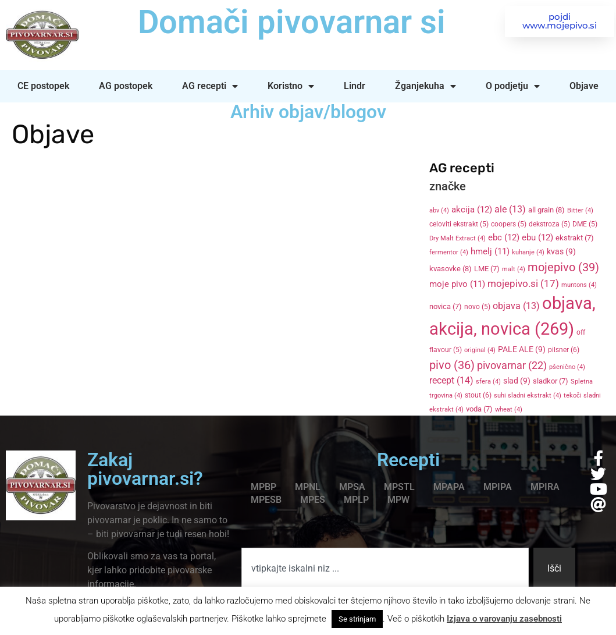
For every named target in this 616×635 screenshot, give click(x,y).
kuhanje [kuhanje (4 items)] (528, 252)
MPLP (356, 499)
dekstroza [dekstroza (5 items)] (549, 224)
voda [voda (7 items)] (479, 409)
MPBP (263, 486)
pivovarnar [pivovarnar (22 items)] (512, 365)
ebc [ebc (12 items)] (503, 237)
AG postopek (125, 85)
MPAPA (449, 486)
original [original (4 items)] (480, 350)
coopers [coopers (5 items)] (508, 224)
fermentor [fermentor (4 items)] (448, 252)
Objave (584, 85)
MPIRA (545, 486)
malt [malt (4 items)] (513, 269)
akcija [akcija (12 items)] (471, 209)
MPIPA (497, 486)
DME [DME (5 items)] (584, 224)
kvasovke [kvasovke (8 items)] (450, 268)
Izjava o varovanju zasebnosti (504, 618)
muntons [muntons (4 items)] (579, 285)
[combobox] (385, 569)
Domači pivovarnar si (292, 22)
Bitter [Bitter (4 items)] (580, 210)
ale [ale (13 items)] (510, 209)
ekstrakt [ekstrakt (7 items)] (575, 237)
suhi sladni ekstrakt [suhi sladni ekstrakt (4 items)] (527, 395)
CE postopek (43, 85)
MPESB (266, 499)
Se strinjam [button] (357, 619)
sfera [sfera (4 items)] (488, 381)
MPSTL (399, 486)
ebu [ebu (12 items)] (537, 237)
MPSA (352, 486)
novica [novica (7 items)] (445, 306)
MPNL (308, 486)
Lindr (354, 85)
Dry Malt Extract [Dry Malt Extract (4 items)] (457, 238)
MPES (312, 499)
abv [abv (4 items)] (439, 210)
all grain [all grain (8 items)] (546, 209)
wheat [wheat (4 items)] (508, 409)
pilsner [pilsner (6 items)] (563, 350)
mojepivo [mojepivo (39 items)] (563, 267)
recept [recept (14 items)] (451, 380)
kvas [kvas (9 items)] (561, 251)
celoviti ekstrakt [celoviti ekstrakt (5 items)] (459, 224)
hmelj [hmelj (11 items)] (490, 251)
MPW (398, 499)
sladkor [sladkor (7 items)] (550, 381)
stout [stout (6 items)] (478, 395)
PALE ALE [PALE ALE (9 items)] (522, 349)
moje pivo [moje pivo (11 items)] (457, 284)
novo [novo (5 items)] (477, 307)
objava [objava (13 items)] (516, 306)
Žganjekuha (425, 86)
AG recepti (210, 86)
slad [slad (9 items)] (516, 380)
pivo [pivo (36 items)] (452, 365)
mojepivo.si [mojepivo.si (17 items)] (523, 283)
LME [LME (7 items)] (487, 268)
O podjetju (513, 86)
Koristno (291, 86)
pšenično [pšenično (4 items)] (567, 367)
